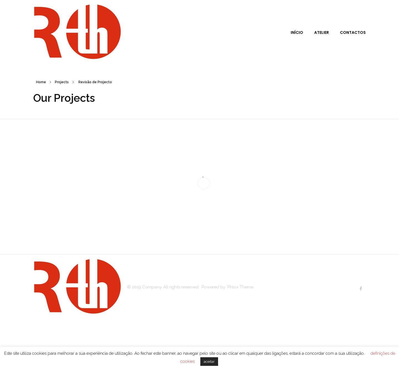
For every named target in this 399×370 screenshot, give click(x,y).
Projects (62, 82)
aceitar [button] (209, 361)
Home (41, 82)
